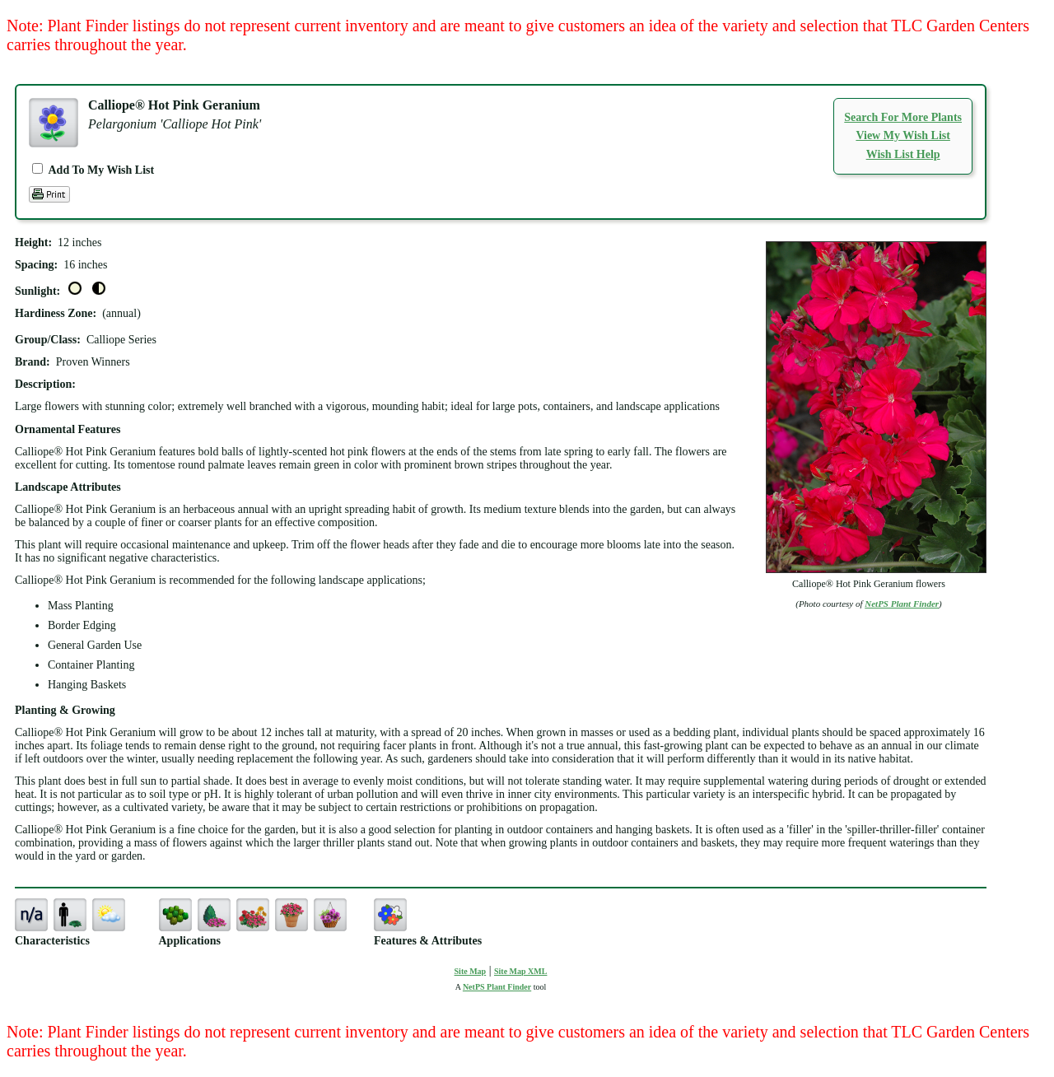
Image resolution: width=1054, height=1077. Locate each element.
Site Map (471, 971)
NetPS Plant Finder (902, 603)
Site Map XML (520, 971)
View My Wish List (902, 135)
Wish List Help (903, 154)
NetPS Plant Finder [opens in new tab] (497, 986)
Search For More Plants (903, 117)
